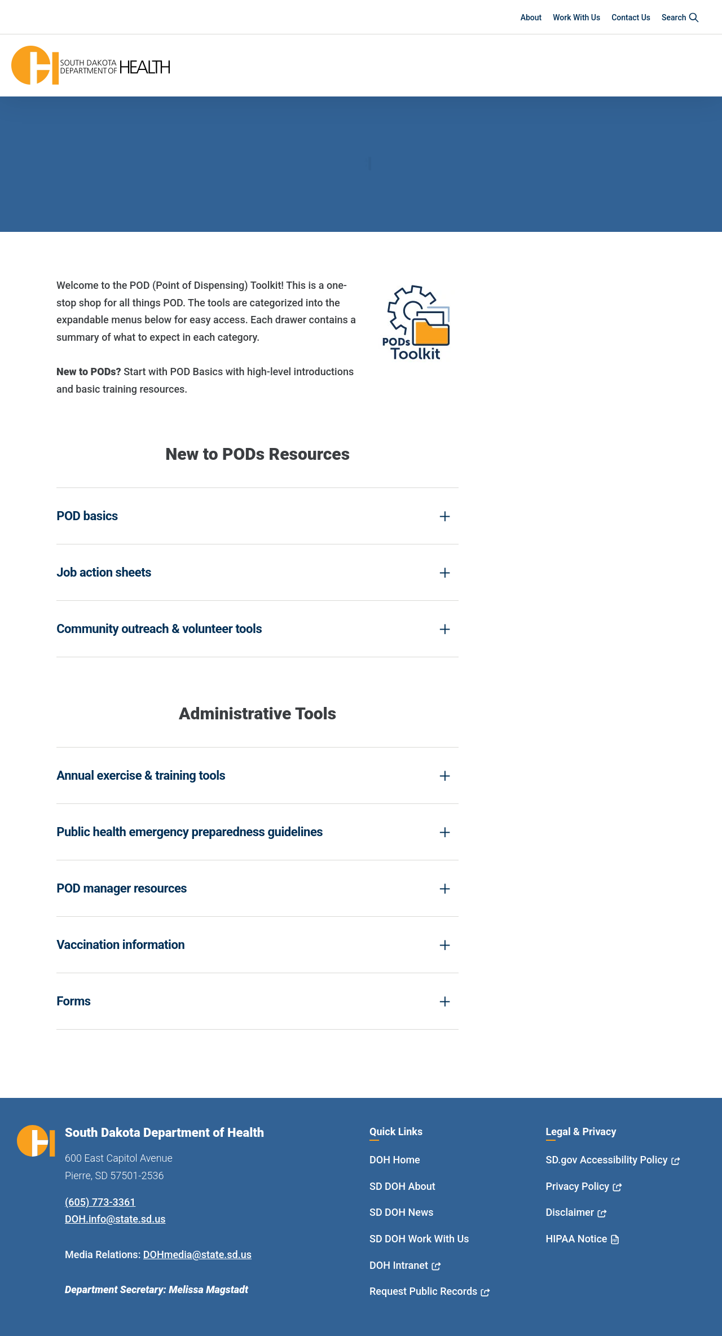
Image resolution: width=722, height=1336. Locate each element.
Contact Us (630, 17)
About (531, 17)
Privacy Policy (578, 1186)
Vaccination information (120, 945)
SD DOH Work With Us (419, 1239)
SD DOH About (402, 1186)
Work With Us (576, 17)
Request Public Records (423, 1291)
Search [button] (680, 17)
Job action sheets (103, 572)
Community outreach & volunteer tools (159, 629)
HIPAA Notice (576, 1239)
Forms (73, 1001)
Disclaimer (570, 1212)
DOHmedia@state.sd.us (197, 1254)
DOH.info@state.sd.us (115, 1219)
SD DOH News (401, 1212)
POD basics (87, 516)
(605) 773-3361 (100, 1202)
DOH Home (394, 1160)
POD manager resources (121, 888)
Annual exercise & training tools (140, 775)
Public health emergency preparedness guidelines (189, 832)
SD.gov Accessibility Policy (607, 1160)
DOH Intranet (398, 1265)
